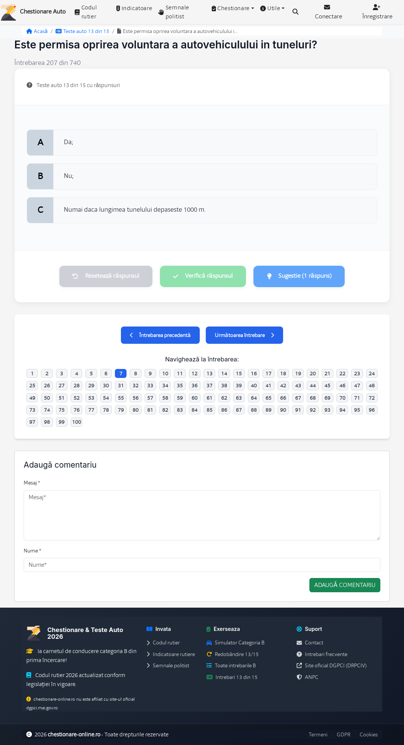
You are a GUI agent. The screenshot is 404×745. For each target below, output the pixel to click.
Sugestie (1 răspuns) (299, 276)
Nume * (32, 550)
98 (47, 422)
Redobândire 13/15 (233, 654)
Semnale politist (173, 12)
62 (224, 397)
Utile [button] (270, 8)
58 (165, 397)
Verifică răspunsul (202, 276)
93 (327, 409)
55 (121, 397)
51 (62, 397)
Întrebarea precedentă (160, 335)
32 (136, 385)
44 (313, 385)
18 (283, 373)
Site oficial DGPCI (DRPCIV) (331, 665)
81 (150, 409)
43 (298, 385)
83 (180, 409)
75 (62, 409)
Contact (310, 643)
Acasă (37, 31)
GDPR (343, 734)
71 (357, 397)
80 (136, 409)
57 (150, 397)
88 (254, 409)
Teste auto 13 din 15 (82, 31)
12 (194, 373)
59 (180, 397)
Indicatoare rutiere (170, 654)
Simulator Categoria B (235, 643)
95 (357, 409)
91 (298, 409)
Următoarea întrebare (244, 335)
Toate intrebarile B (231, 665)
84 (194, 409)
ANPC (307, 677)
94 (342, 409)
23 (357, 373)
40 (254, 385)
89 (268, 409)
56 (136, 397)
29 (91, 385)
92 (313, 409)
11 (180, 373)
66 (283, 397)
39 (239, 385)
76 (77, 409)
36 (194, 385)
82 (165, 409)
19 (298, 373)
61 (210, 397)
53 (91, 397)
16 (254, 373)
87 (239, 409)
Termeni (318, 734)
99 (62, 422)
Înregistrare (377, 12)
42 (283, 385)
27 (62, 385)
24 (372, 373)
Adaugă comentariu (344, 585)
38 (224, 385)
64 (254, 397)
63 (239, 397)
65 (268, 397)
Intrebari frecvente (322, 654)
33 (150, 385)
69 (327, 397)
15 (239, 373)
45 (327, 385)
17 (268, 373)
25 (32, 385)
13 (210, 373)
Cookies (369, 734)
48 (372, 385)
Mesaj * (32, 483)
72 (372, 397)
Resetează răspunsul (105, 276)
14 (224, 373)
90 (283, 409)
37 (210, 385)
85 (210, 409)
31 (121, 385)
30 (106, 385)
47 (357, 385)
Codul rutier (86, 12)
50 (47, 397)
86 (224, 409)
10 (165, 373)
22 (342, 373)
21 (327, 373)
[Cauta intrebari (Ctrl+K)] (295, 12)
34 (165, 385)
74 (47, 409)
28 (77, 385)
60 (194, 397)
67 (298, 397)
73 (32, 409)
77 (91, 409)
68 (313, 397)
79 (121, 409)
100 (76, 422)
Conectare (328, 12)
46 (342, 385)
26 (47, 385)
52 (77, 397)
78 (106, 409)
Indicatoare (134, 8)
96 (372, 409)
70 (342, 397)
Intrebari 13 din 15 (232, 677)
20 (313, 373)
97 (32, 422)
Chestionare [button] (231, 8)
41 (268, 385)
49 (32, 397)
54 (106, 397)
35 (180, 385)
